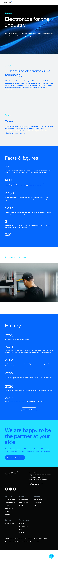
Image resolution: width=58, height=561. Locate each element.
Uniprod (21, 532)
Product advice (38, 499)
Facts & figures (23, 502)
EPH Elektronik (23, 526)
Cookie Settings (34, 542)
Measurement (9, 508)
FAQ (35, 505)
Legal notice (25, 542)
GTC (45, 539)
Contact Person (9, 523)
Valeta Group (24, 520)
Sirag (20, 529)
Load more (29, 409)
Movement (8, 514)
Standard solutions (10, 502)
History (21, 505)
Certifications (38, 502)
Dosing (7, 511)
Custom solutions (10, 499)
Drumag (21, 523)
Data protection (9, 542)
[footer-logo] (11, 478)
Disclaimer (18, 542)
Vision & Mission (24, 499)
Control (7, 505)
